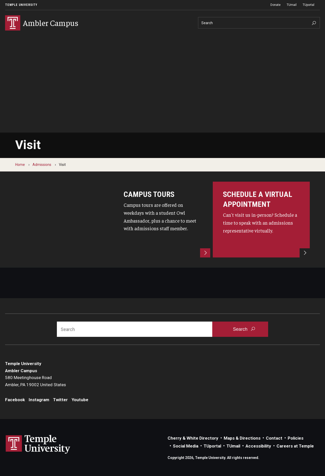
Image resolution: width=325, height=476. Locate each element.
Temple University (21, 5)
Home (20, 165)
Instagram (39, 399)
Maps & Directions (242, 438)
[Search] (259, 22)
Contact (274, 438)
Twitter (60, 399)
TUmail (292, 5)
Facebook (15, 399)
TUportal (308, 5)
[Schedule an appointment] (261, 219)
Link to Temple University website (38, 444)
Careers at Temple (295, 446)
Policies (295, 438)
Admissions (41, 165)
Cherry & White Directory (193, 438)
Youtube (80, 399)
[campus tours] (161, 219)
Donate (275, 5)
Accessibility (258, 446)
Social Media (185, 446)
